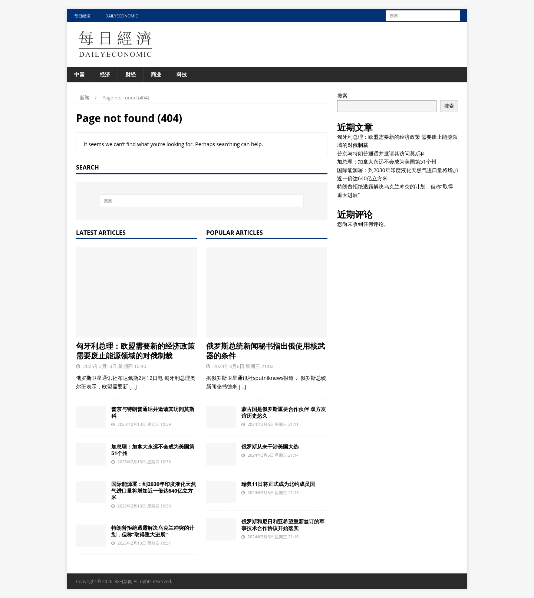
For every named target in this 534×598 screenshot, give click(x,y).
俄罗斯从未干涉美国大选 (270, 446)
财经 (130, 74)
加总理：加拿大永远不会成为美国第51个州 (152, 450)
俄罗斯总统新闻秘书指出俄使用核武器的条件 (265, 351)
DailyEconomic (121, 16)
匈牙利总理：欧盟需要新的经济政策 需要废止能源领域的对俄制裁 (135, 351)
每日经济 (82, 16)
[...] (133, 386)
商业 (156, 74)
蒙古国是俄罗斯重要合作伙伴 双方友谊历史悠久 (283, 412)
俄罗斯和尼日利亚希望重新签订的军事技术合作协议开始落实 (282, 525)
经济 (105, 74)
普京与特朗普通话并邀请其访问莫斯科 (152, 412)
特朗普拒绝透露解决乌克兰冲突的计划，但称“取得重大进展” (152, 531)
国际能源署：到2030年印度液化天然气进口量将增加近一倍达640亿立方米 (153, 490)
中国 (79, 74)
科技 (182, 74)
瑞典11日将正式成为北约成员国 (278, 483)
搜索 (342, 95)
